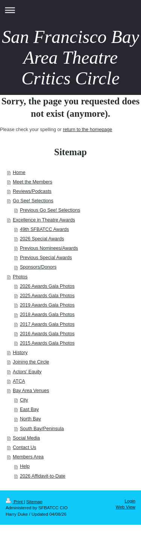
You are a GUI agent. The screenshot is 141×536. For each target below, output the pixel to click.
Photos (20, 276)
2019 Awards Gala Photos (47, 305)
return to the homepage (87, 129)
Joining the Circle (31, 362)
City (24, 400)
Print (15, 501)
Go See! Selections (33, 200)
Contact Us (24, 447)
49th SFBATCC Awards (44, 229)
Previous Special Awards (46, 257)
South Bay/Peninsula (42, 428)
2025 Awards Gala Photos (47, 295)
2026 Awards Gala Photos (47, 286)
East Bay (29, 409)
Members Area (28, 457)
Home (19, 172)
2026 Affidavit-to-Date (42, 476)
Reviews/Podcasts (32, 191)
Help (25, 466)
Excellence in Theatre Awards (44, 220)
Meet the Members (32, 182)
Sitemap (34, 501)
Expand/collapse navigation (70, 10)
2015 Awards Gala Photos (47, 343)
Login (129, 500)
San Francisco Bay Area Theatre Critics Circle (70, 57)
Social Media (26, 438)
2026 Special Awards (42, 238)
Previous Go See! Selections (50, 210)
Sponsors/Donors (38, 267)
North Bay (30, 418)
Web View (125, 506)
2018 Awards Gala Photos (47, 314)
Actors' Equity (27, 371)
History (20, 352)
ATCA (19, 381)
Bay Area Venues (31, 390)
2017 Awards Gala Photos (47, 324)
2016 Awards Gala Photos (47, 333)
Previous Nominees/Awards (49, 248)
